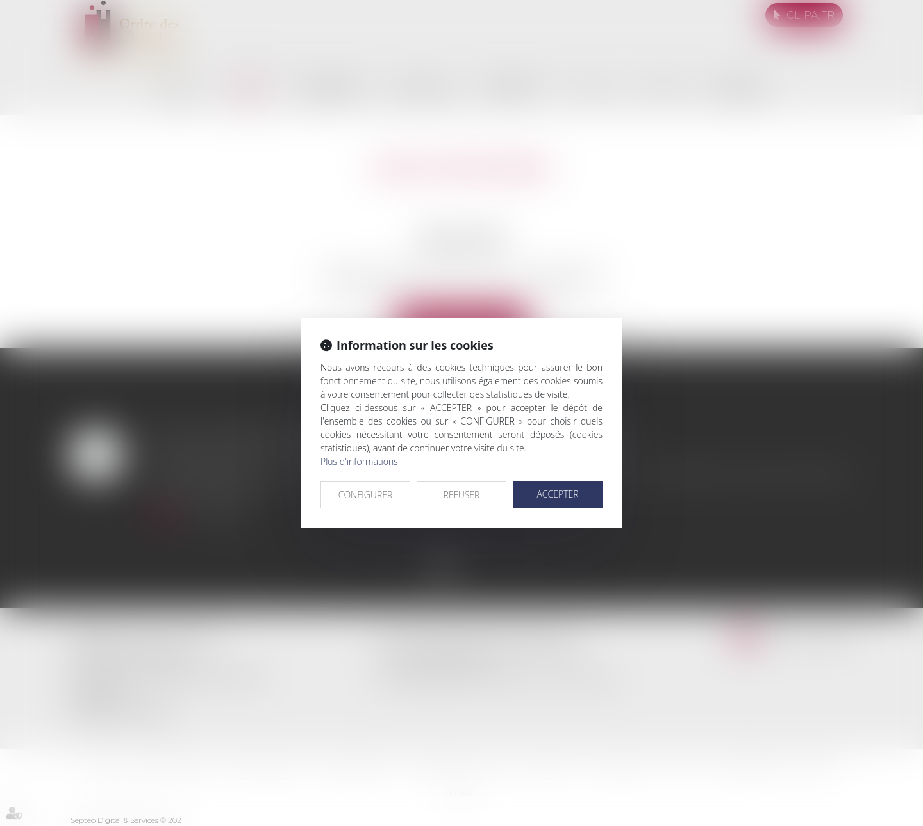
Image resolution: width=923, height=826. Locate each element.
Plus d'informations (359, 461)
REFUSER (462, 495)
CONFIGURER (365, 495)
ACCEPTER (557, 494)
